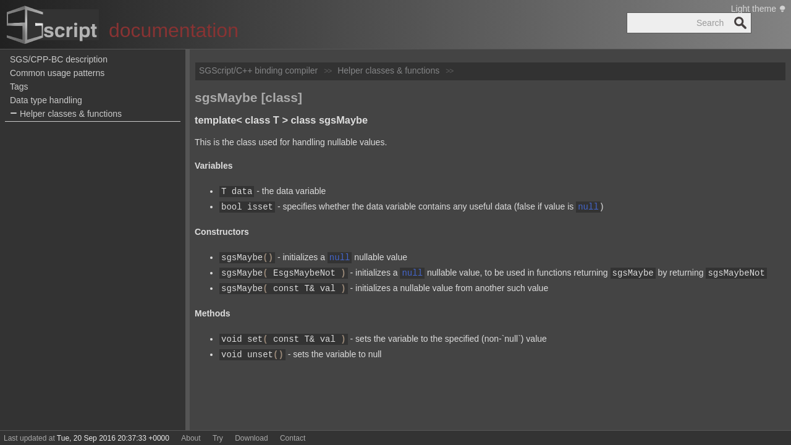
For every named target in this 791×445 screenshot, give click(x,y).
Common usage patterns (57, 73)
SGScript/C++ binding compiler (258, 70)
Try (218, 438)
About (190, 438)
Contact (292, 438)
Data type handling (46, 100)
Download (251, 438)
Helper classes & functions (66, 114)
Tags (19, 86)
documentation (174, 30)
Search (740, 23)
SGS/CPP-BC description (59, 59)
